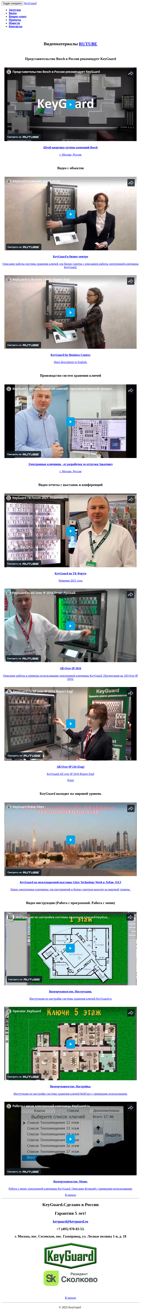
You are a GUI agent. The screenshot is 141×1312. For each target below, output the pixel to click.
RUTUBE (88, 43)
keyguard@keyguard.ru (70, 1221)
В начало (70, 1194)
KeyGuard (30, 3)
